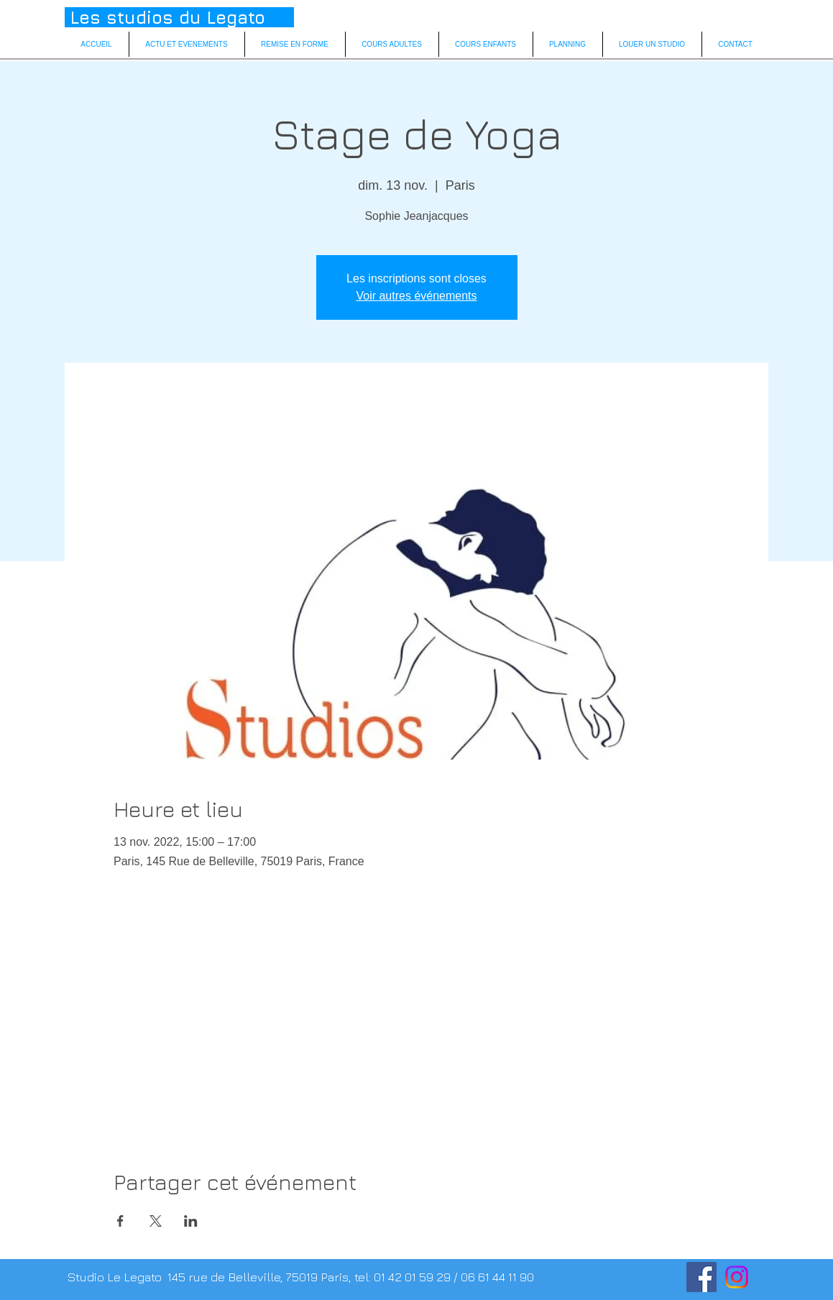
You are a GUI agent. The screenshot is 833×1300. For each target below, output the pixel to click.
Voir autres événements (416, 296)
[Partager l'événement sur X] (155, 1221)
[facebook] (701, 1277)
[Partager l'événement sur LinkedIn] (191, 1221)
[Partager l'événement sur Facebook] (120, 1221)
